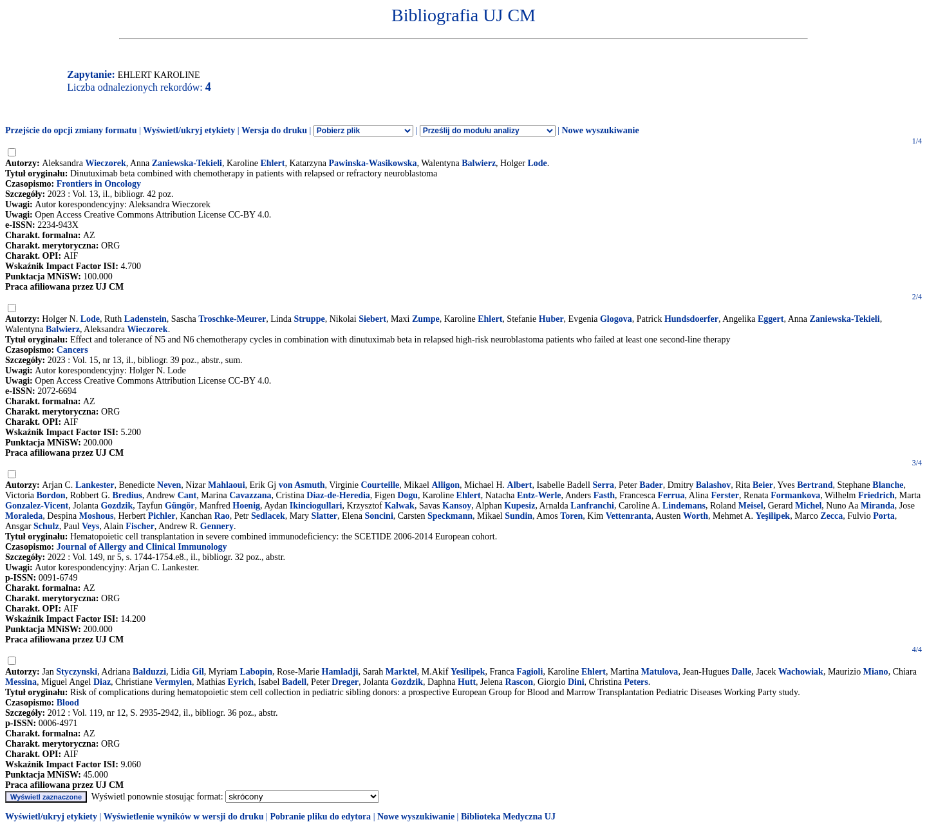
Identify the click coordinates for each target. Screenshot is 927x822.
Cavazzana (250, 495)
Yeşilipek (772, 516)
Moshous (96, 516)
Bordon (51, 495)
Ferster (725, 495)
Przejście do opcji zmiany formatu (71, 130)
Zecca (831, 516)
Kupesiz (519, 505)
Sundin (518, 516)
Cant (187, 495)
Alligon (445, 485)
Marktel (401, 672)
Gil (198, 672)
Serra (602, 485)
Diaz (102, 682)
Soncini (378, 516)
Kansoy (456, 505)
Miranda (878, 505)
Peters (636, 682)
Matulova (660, 672)
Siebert (372, 319)
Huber (551, 319)
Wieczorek (105, 163)
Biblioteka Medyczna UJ (508, 816)
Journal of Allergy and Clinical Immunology (142, 547)
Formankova (795, 495)
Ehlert (272, 163)
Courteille (379, 485)
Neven (169, 485)
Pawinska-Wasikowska (373, 163)
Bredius (127, 495)
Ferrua (671, 495)
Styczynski (76, 672)
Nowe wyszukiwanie (600, 130)
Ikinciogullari (316, 505)
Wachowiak (800, 672)
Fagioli (529, 672)
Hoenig (246, 505)
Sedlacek (268, 516)
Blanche (887, 485)
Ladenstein (145, 319)
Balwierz (479, 163)
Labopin (255, 672)
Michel (808, 505)
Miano (875, 672)
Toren (571, 516)
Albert (519, 485)
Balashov (713, 485)
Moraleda (23, 516)
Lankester (95, 485)
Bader (651, 485)
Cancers (72, 350)
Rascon (519, 682)
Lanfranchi (592, 505)
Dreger (345, 682)
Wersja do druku (274, 130)
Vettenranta (628, 516)
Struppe (309, 319)
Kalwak (399, 505)
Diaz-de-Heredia (338, 495)
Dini (576, 682)
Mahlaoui (226, 485)
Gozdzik (116, 505)
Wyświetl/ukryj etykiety (189, 130)
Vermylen (173, 682)
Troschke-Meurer (232, 319)
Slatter (324, 516)
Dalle (741, 672)
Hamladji (340, 672)
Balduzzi (149, 672)
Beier (763, 485)
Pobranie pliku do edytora (320, 816)
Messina (21, 682)
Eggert (770, 319)
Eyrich (241, 682)
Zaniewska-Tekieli (187, 163)
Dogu (407, 495)
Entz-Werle (539, 495)
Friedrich (876, 495)
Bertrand (814, 485)
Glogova (616, 319)
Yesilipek (468, 672)
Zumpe (426, 319)
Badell (294, 682)
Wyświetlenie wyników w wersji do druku (184, 816)
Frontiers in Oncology (99, 184)
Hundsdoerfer (691, 319)
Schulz (46, 526)
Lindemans (684, 505)
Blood (68, 702)
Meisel (750, 505)
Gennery (217, 526)
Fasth (604, 495)
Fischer (140, 526)
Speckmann (450, 516)
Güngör (180, 505)
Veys (91, 526)
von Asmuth (302, 485)
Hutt (467, 682)
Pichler (162, 516)
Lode (537, 163)
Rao (222, 516)
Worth (695, 516)
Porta (883, 516)
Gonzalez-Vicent (36, 505)
